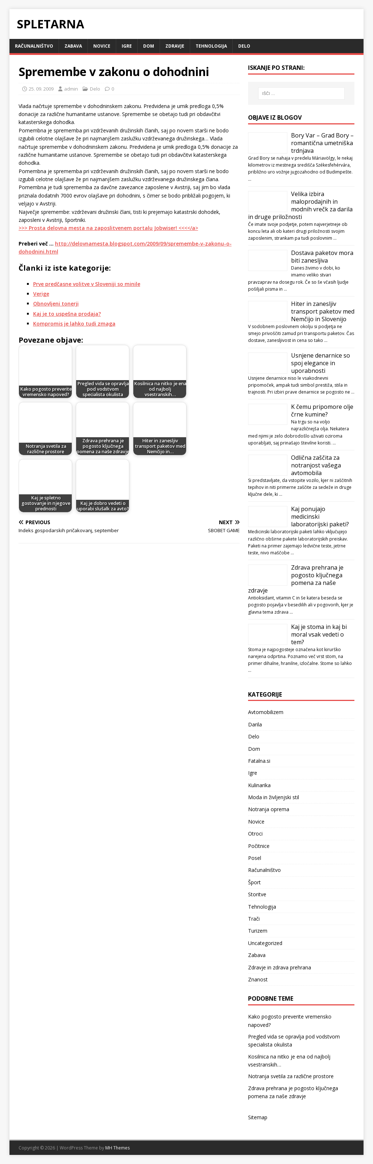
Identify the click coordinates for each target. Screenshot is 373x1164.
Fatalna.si (259, 760)
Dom (148, 46)
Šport (254, 882)
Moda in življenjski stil (273, 797)
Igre (127, 46)
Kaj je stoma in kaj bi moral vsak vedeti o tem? (319, 634)
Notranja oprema (268, 809)
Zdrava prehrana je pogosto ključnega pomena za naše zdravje (295, 578)
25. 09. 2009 (41, 88)
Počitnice (259, 845)
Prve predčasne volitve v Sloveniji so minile (86, 283)
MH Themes (117, 1148)
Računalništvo (34, 46)
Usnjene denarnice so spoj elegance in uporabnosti (320, 363)
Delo (244, 46)
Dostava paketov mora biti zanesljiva (322, 256)
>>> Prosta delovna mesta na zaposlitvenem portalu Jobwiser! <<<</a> (108, 227)
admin (71, 88)
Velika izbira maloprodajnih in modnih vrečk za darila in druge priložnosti (300, 205)
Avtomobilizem (265, 712)
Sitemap (257, 1117)
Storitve (257, 894)
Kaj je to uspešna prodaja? (67, 313)
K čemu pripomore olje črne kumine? (322, 410)
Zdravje (174, 46)
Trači (254, 918)
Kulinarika (259, 785)
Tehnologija (211, 46)
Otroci (255, 833)
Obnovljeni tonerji (56, 303)
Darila (255, 724)
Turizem (257, 930)
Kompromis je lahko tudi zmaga (74, 323)
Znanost (258, 979)
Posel (254, 857)
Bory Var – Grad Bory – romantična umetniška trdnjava (322, 143)
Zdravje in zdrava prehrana (279, 967)
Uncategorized (265, 943)
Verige (41, 293)
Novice (101, 46)
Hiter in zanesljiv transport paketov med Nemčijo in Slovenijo (322, 311)
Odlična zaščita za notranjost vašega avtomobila (316, 465)
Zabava (73, 46)
